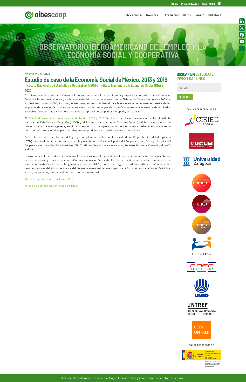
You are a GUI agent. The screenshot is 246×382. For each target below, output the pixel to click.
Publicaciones (133, 15)
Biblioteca (214, 15)
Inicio (174, 3)
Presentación (190, 3)
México (29, 74)
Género (199, 15)
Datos (187, 15)
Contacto (208, 3)
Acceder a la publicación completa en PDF (49, 179)
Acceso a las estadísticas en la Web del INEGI (51, 185)
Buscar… (185, 96)
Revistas (152, 15)
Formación (172, 15)
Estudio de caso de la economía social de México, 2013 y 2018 (66, 118)
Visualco (180, 378)
